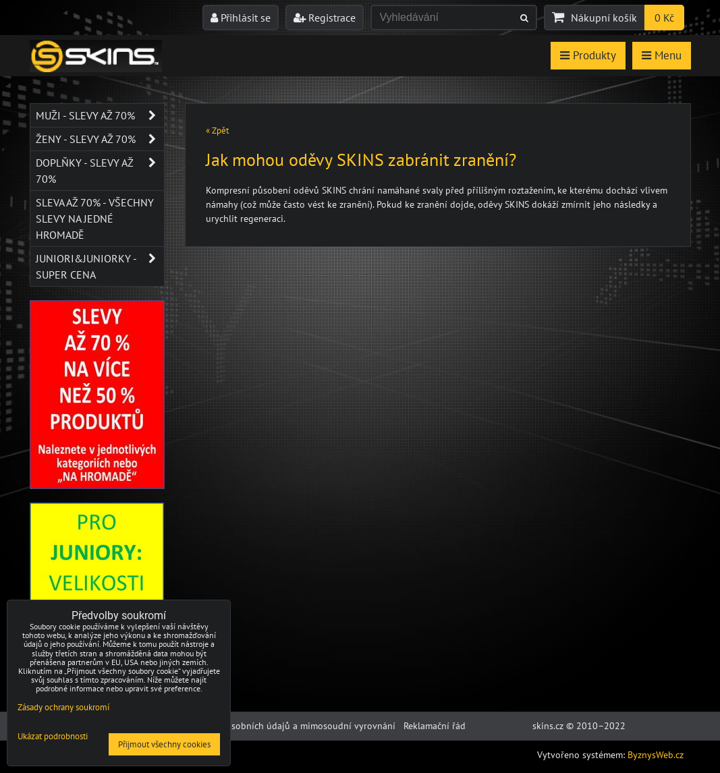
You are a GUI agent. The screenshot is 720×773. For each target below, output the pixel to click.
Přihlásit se (241, 17)
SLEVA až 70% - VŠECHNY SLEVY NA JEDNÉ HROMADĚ (95, 218)
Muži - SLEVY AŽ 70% (100, 115)
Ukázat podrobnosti (53, 737)
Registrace (325, 17)
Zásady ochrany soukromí (63, 707)
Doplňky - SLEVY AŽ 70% (100, 170)
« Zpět (217, 130)
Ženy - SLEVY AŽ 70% (100, 138)
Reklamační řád (435, 726)
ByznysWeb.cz (656, 755)
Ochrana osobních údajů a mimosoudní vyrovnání (292, 726)
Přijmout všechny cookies (164, 744)
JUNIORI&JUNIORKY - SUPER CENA (100, 266)
